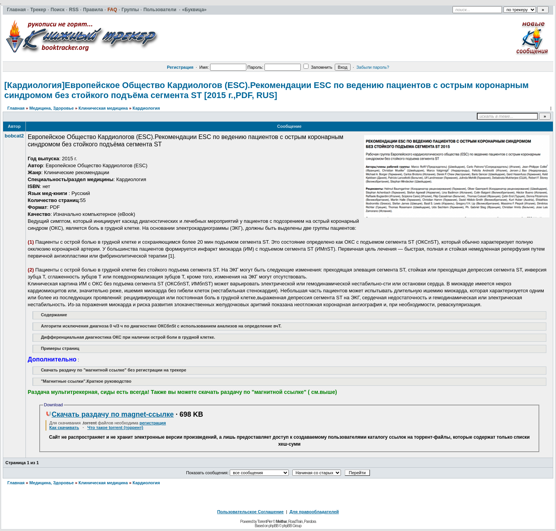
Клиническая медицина (103, 108)
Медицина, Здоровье (51, 108)
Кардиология (146, 108)
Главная (16, 108)
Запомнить (317, 67)
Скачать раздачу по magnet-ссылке (110, 414)
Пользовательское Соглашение (250, 511)
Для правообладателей (314, 511)
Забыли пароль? (372, 67)
